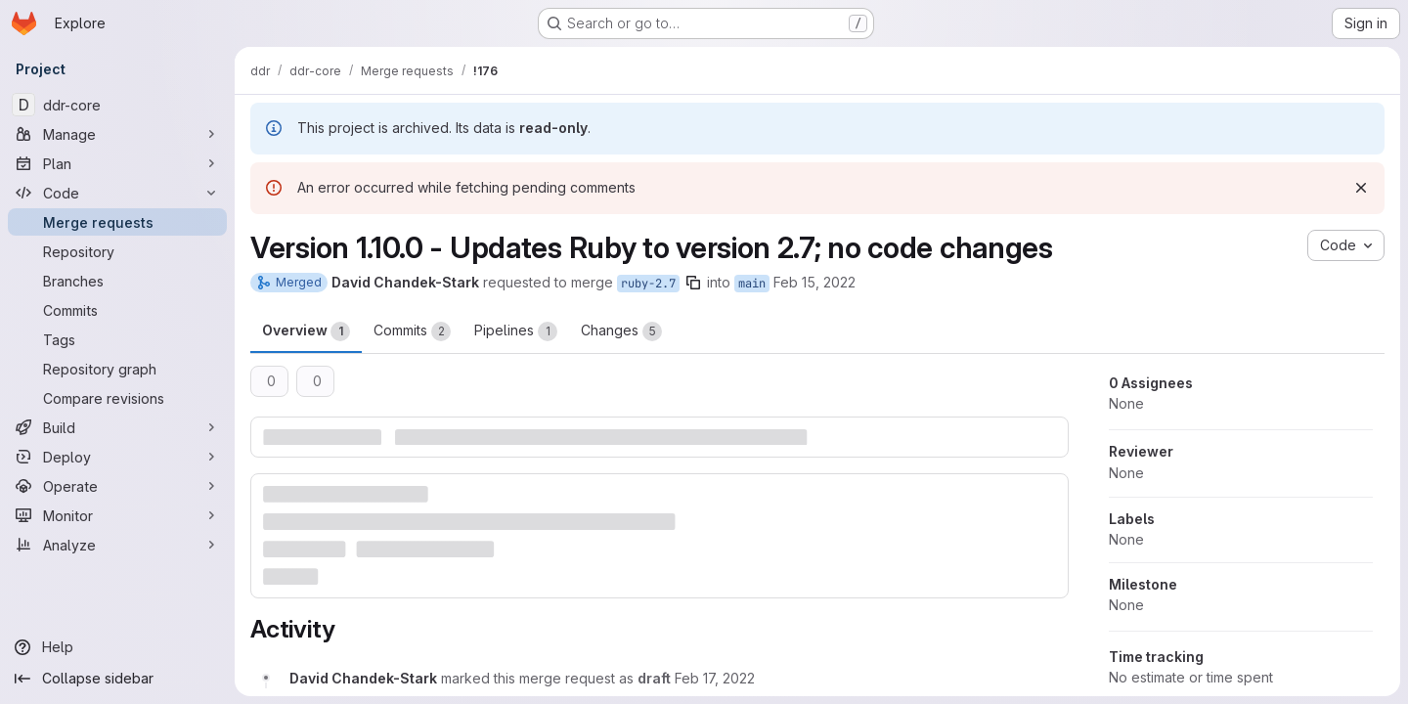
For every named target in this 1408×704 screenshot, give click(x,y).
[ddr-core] (117, 104)
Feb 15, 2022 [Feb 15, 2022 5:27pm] (814, 282)
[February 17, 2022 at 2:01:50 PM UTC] (715, 678)
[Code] (117, 192)
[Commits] (117, 310)
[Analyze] (117, 544)
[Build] (117, 427)
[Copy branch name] (693, 282)
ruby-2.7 (648, 283)
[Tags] (117, 339)
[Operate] (117, 486)
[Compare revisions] (117, 398)
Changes (621, 331)
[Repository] (117, 251)
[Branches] (117, 280)
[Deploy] (117, 456)
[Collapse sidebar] (117, 678)
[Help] (117, 647)
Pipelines (515, 331)
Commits (412, 331)
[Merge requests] (117, 222)
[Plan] (117, 163)
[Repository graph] (117, 368)
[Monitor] (117, 515)
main (752, 283)
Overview (306, 331)
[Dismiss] (1361, 187)
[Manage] (117, 134)
